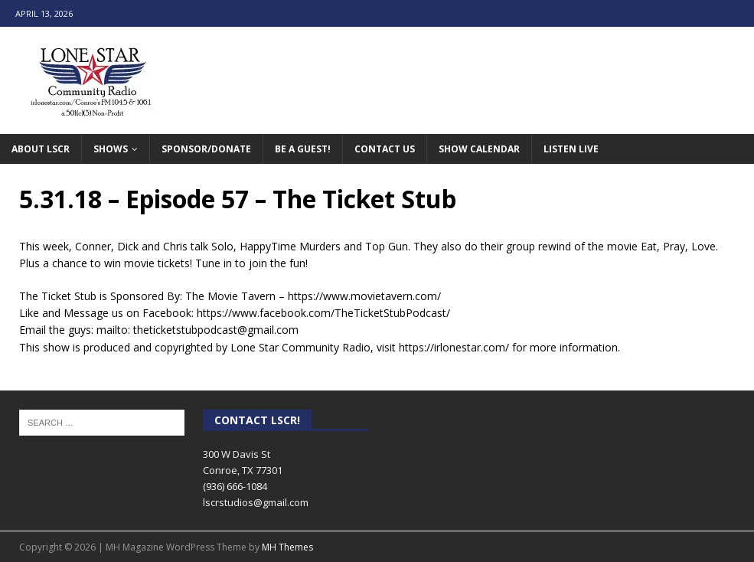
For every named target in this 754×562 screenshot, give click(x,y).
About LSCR (40, 148)
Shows (110, 148)
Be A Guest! (303, 148)
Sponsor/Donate (206, 148)
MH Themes (287, 547)
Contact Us (384, 148)
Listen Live (571, 148)
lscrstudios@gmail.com (255, 502)
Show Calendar (479, 148)
